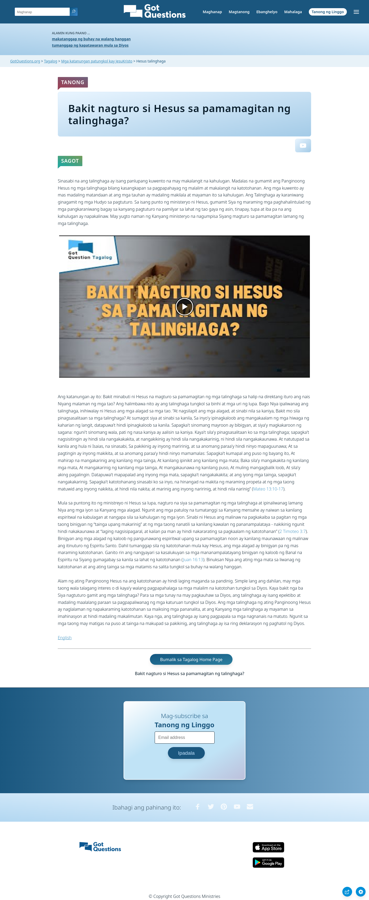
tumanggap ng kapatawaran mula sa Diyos (90, 45)
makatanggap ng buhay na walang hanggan (91, 38)
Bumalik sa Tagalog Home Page (191, 659)
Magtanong (239, 11)
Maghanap (212, 11)
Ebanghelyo (266, 11)
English (65, 638)
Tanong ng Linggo (328, 11)
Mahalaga (293, 11)
